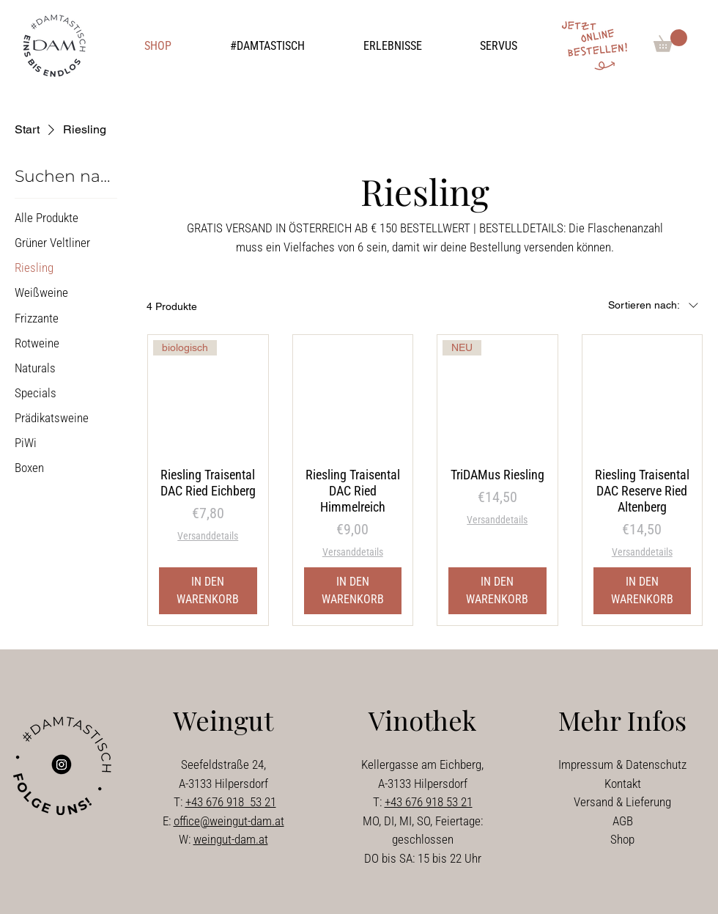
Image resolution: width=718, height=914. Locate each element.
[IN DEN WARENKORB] (208, 590)
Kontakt (622, 783)
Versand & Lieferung (622, 802)
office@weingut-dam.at (229, 821)
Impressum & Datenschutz (622, 764)
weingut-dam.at (230, 839)
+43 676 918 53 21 (230, 802)
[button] (267, 46)
